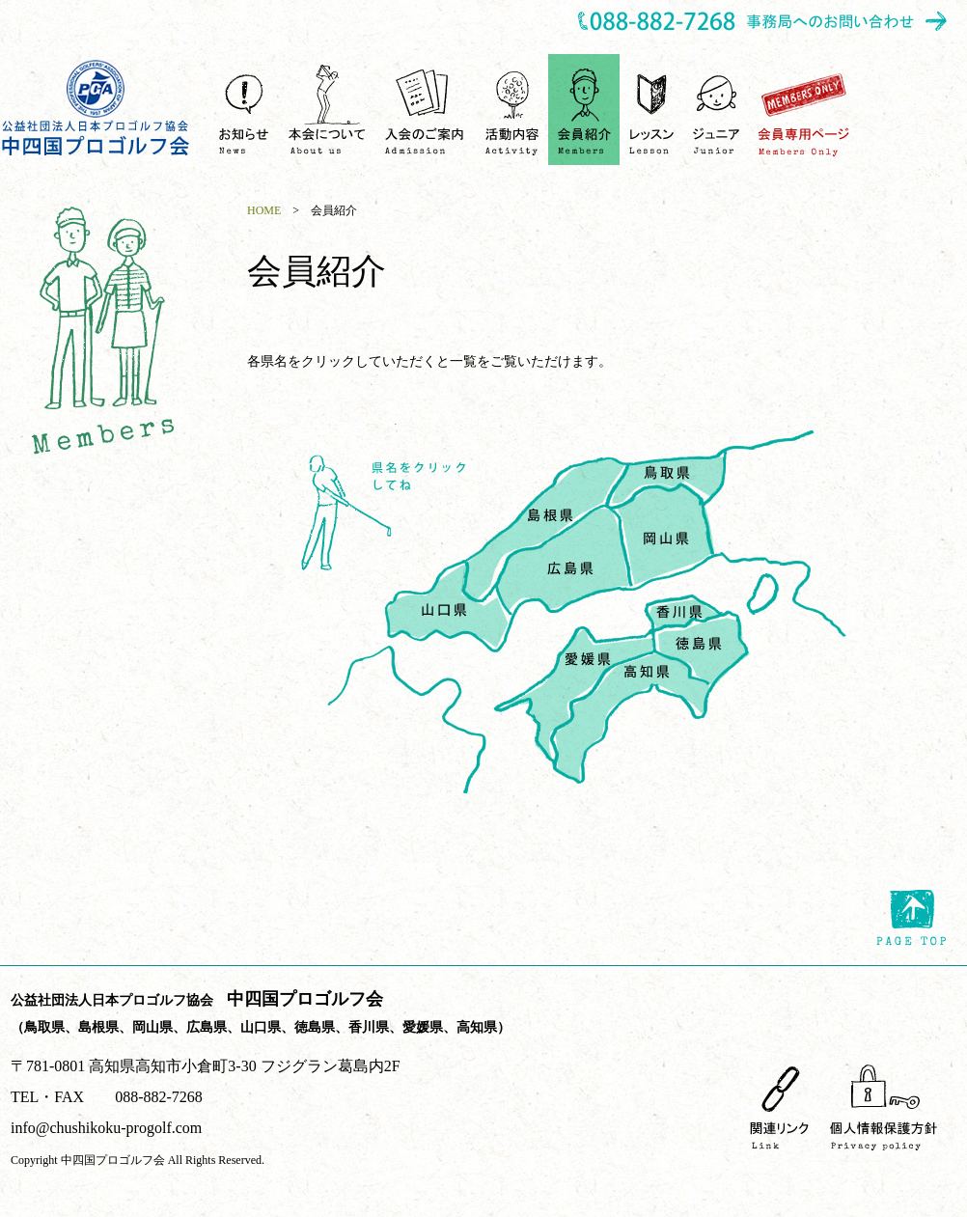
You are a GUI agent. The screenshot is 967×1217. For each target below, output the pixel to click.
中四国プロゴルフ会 (96, 107)
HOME (264, 210)
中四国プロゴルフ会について (327, 109)
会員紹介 (584, 109)
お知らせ (244, 109)
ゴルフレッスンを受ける (652, 109)
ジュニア (716, 109)
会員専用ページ (804, 109)
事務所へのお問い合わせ (763, 22)
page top (911, 918)
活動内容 (512, 109)
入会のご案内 (426, 109)
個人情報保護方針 (883, 1106)
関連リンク (779, 1106)
